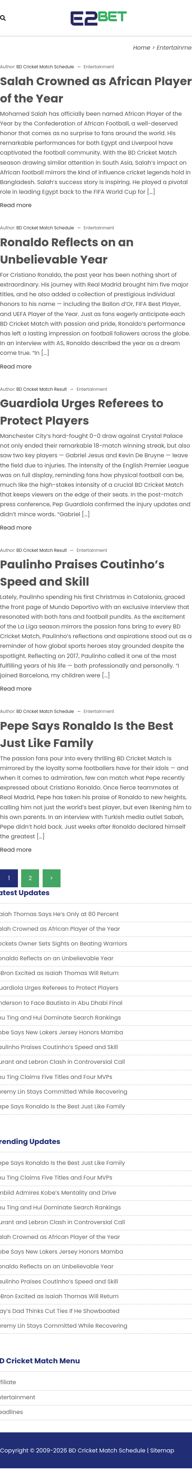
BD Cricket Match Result (41, 389)
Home (141, 48)
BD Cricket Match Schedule (45, 67)
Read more (16, 205)
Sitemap (162, 1450)
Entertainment (99, 67)
